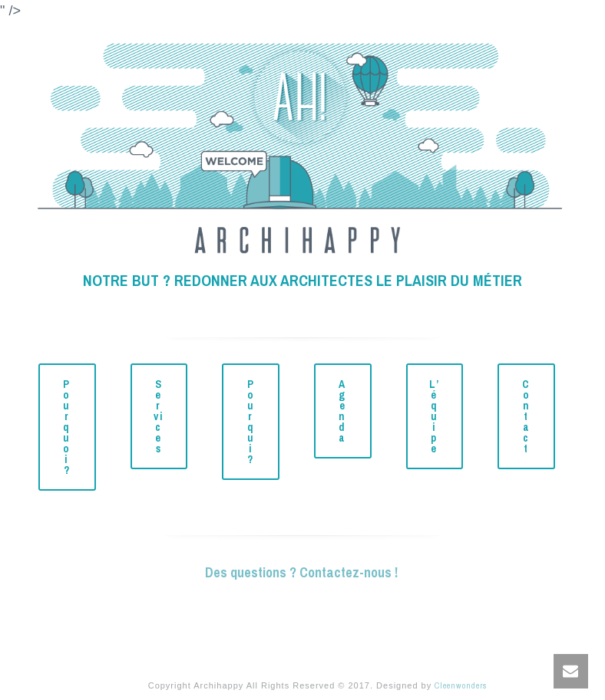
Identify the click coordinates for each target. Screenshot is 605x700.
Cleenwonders (461, 685)
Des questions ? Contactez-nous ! (303, 572)
